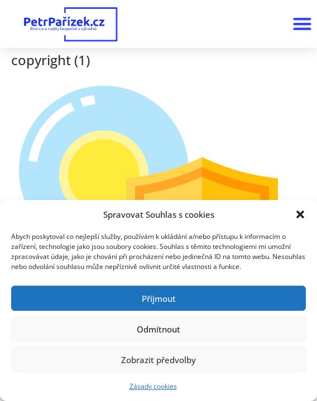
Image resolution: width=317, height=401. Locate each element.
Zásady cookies (153, 386)
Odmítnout (158, 329)
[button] (300, 214)
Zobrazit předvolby (158, 359)
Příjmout (159, 298)
